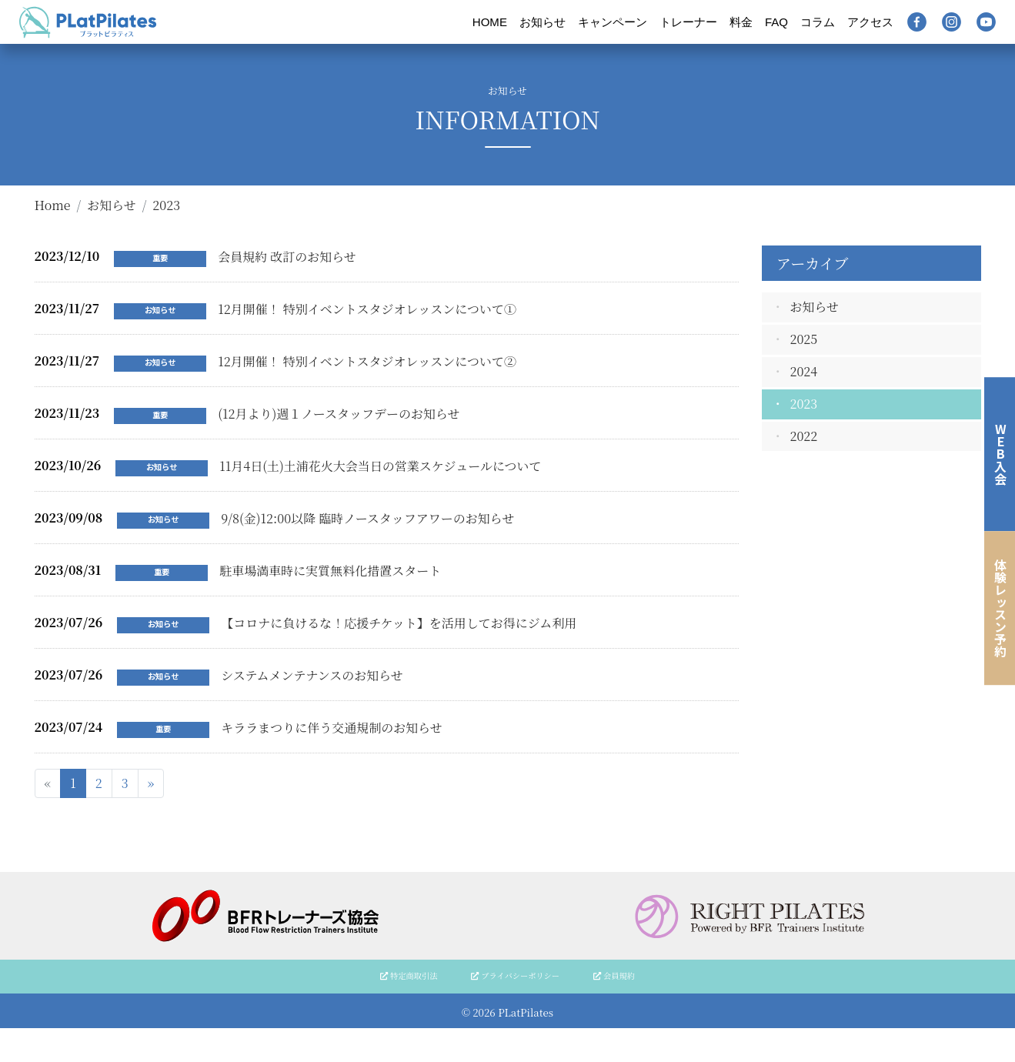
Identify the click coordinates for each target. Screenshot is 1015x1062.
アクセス (870, 21)
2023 (804, 403)
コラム (817, 21)
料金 (741, 21)
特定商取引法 (408, 975)
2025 (804, 339)
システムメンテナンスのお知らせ (312, 675)
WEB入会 (1000, 454)
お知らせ (542, 21)
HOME (489, 21)
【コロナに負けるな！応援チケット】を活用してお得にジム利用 (398, 623)
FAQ (776, 21)
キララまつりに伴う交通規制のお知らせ (331, 727)
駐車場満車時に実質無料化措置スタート (330, 570)
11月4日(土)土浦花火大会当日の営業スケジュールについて (380, 466)
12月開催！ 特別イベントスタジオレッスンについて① (367, 309)
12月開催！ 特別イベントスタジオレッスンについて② (367, 361)
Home (53, 205)
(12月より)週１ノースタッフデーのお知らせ (338, 413)
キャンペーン (612, 21)
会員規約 (614, 975)
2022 (804, 436)
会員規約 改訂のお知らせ (287, 257)
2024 (804, 371)
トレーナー (688, 21)
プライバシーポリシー (515, 975)
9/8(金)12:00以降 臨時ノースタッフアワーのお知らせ (367, 518)
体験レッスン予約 (1000, 608)
